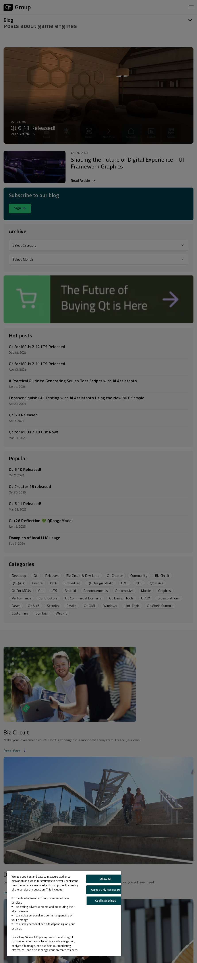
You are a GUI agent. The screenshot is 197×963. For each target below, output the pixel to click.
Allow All (105, 879)
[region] (64, 913)
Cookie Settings (105, 900)
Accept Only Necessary (106, 889)
